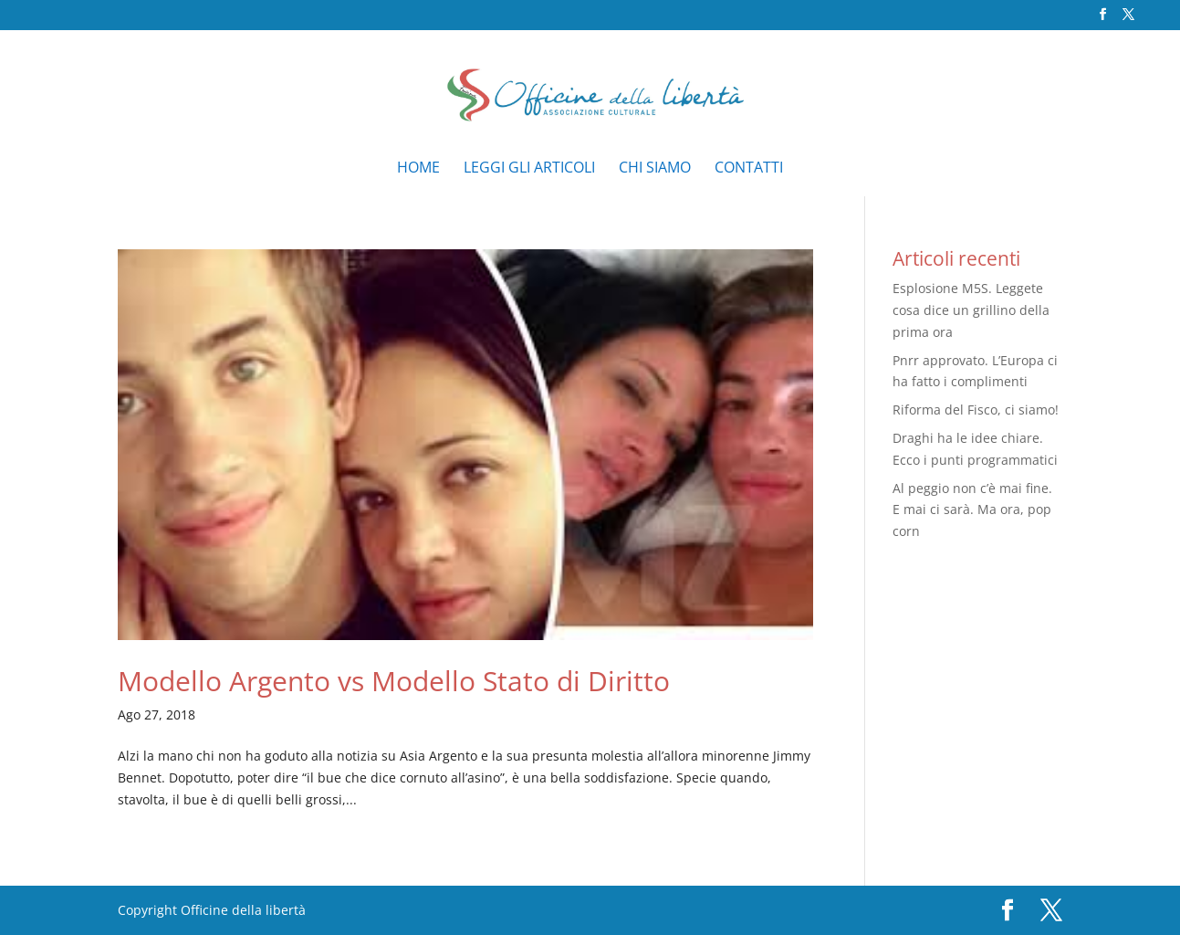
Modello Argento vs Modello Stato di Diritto (394, 680)
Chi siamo (655, 169)
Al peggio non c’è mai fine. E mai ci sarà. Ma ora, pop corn (972, 510)
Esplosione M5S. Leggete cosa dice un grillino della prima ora (971, 310)
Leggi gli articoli (529, 169)
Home (418, 169)
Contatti (749, 169)
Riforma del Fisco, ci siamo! (976, 409)
